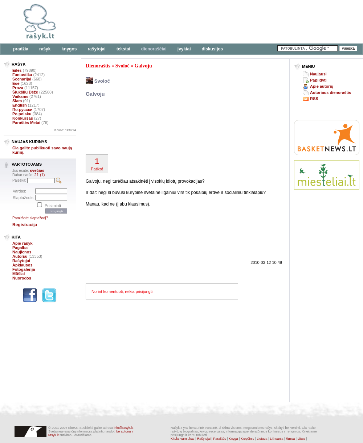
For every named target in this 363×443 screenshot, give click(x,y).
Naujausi (318, 74)
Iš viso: (65, 130)
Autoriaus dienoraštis (330, 92)
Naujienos (22, 252)
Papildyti (318, 80)
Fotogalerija (23, 269)
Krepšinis (247, 438)
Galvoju (143, 66)
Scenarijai (21, 79)
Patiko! (97, 164)
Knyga (233, 438)
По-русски (22, 109)
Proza (17, 88)
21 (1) (39, 175)
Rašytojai (96, 48)
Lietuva (262, 438)
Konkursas (22, 118)
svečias (37, 170)
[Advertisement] (111, 26)
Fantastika (22, 75)
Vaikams (20, 96)
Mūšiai (18, 274)
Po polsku (22, 114)
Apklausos (22, 265)
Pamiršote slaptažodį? (30, 218)
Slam (17, 101)
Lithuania (277, 438)
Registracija (24, 224)
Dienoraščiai (154, 48)
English (19, 105)
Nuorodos (21, 278)
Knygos (69, 48)
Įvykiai (184, 48)
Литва (290, 438)
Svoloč (122, 66)
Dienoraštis (98, 66)
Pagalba (20, 247)
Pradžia (20, 48)
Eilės (17, 70)
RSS (314, 98)
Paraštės (219, 438)
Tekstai (123, 48)
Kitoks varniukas (183, 438)
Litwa (301, 438)
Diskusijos (212, 48)
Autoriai (20, 256)
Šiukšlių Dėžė (25, 92)
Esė (16, 83)
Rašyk (44, 48)
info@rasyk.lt (123, 428)
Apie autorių (321, 86)
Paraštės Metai (26, 122)
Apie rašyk (22, 243)
